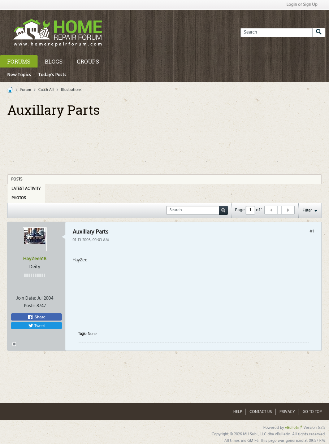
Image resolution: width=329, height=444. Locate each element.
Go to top (312, 412)
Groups (88, 61)
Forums (18, 61)
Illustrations (71, 90)
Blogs (53, 61)
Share (36, 317)
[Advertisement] (164, 143)
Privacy (287, 412)
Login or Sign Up (301, 4)
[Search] (276, 32)
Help (237, 412)
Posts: (29, 306)
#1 (311, 231)
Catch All (46, 90)
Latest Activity (26, 189)
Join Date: (26, 298)
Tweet (36, 325)
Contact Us (261, 412)
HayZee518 (35, 259)
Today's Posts (52, 75)
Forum (25, 90)
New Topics (19, 75)
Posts (16, 179)
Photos (19, 198)
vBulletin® (293, 428)
